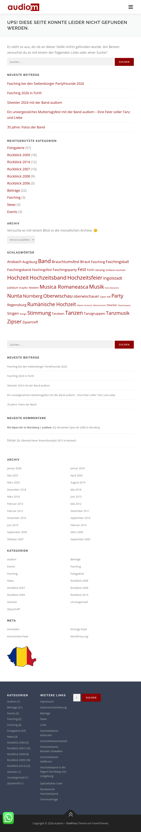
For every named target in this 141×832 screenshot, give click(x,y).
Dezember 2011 (79, 511)
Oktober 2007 (15, 539)
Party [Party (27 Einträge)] (117, 295)
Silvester (12, 602)
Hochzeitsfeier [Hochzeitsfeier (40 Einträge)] (84, 277)
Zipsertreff (13, 609)
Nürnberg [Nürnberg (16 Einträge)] (32, 296)
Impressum (47, 701)
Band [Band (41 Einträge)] (44, 261)
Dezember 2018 (16, 489)
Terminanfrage (49, 799)
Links (43, 725)
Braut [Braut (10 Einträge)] (85, 261)
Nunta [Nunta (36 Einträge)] (14, 295)
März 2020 (13, 482)
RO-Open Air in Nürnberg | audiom (29, 427)
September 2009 (17, 532)
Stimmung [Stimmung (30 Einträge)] (39, 312)
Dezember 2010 (16, 518)
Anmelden (13, 629)
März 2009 (76, 532)
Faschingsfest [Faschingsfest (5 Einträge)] (42, 270)
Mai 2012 (76, 503)
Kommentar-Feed (17, 636)
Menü (130, 7)
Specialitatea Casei (51, 783)
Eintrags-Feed (78, 629)
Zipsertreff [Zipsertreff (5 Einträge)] (30, 322)
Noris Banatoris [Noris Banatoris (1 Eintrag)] (112, 288)
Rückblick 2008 (18, 176)
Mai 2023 (12, 475)
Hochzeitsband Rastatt (53, 741)
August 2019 (77, 482)
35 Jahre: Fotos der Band (26, 127)
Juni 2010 (12, 525)
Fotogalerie (15, 148)
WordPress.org (79, 636)
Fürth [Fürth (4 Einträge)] (90, 270)
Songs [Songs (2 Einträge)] (23, 313)
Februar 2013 (15, 503)
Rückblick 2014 (18, 162)
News (11, 204)
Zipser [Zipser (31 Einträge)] (14, 321)
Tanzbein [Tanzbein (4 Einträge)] (58, 314)
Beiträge (13, 190)
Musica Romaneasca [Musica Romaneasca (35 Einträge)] (64, 286)
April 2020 (76, 475)
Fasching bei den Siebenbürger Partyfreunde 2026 (45, 83)
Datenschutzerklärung (53, 707)
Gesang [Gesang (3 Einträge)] (100, 270)
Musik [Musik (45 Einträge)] (96, 286)
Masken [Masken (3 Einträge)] (34, 287)
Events (12, 212)
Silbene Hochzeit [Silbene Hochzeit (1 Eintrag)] (84, 305)
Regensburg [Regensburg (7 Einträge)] (16, 304)
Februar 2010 (78, 525)
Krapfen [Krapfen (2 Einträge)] (23, 287)
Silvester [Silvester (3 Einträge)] (112, 305)
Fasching (14, 197)
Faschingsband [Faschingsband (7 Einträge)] (19, 269)
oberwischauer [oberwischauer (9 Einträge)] (86, 296)
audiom (11, 559)
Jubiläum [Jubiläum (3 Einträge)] (12, 287)
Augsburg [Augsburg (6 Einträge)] (29, 262)
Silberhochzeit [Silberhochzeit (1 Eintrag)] (99, 305)
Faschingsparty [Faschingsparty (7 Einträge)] (65, 269)
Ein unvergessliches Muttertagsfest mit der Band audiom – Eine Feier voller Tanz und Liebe (61, 395)
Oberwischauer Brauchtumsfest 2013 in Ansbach (48, 440)
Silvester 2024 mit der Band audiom (34, 102)
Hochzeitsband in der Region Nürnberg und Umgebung (53, 772)
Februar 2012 (15, 511)
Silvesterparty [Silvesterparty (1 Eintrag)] (124, 305)
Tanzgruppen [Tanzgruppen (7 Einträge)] (94, 313)
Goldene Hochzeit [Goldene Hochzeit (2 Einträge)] (115, 270)
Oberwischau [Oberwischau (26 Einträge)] (58, 295)
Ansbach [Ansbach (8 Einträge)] (14, 261)
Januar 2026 (14, 468)
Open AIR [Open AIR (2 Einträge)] (105, 296)
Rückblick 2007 (18, 169)
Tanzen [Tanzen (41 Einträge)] (74, 312)
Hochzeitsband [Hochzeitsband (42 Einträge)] (48, 277)
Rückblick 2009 (18, 155)
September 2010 (80, 518)
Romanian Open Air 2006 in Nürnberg (78, 427)
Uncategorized (79, 602)
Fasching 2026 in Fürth (24, 93)
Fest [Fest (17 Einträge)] (82, 269)
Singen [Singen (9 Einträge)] (13, 313)
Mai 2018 (76, 489)
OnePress (72, 823)
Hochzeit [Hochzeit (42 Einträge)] (18, 277)
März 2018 (13, 496)
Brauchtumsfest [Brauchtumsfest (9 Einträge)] (65, 261)
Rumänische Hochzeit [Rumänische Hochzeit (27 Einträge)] (51, 304)
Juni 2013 (76, 496)
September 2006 (80, 539)
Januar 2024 (77, 468)
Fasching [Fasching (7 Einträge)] (98, 261)
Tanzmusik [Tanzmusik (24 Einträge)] (117, 313)
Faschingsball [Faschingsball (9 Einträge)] (117, 261)
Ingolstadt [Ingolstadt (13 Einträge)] (112, 278)
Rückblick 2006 (18, 183)
